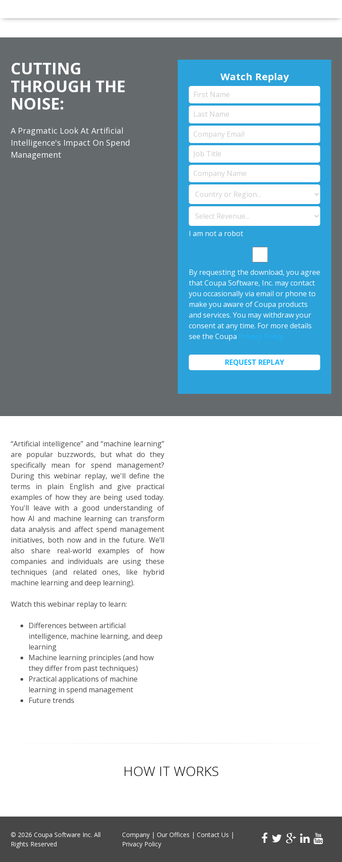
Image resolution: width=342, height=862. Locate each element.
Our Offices (173, 834)
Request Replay (254, 362)
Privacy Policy (261, 336)
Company (136, 834)
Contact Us (213, 834)
